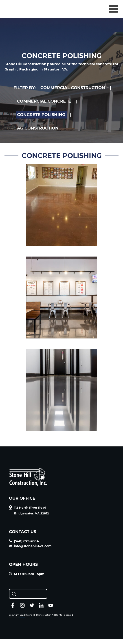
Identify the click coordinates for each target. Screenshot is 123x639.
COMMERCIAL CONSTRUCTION (72, 87)
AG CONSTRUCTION (38, 128)
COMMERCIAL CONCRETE (44, 101)
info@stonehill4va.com (30, 546)
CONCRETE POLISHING (41, 114)
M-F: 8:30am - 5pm (26, 574)
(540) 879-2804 (24, 541)
